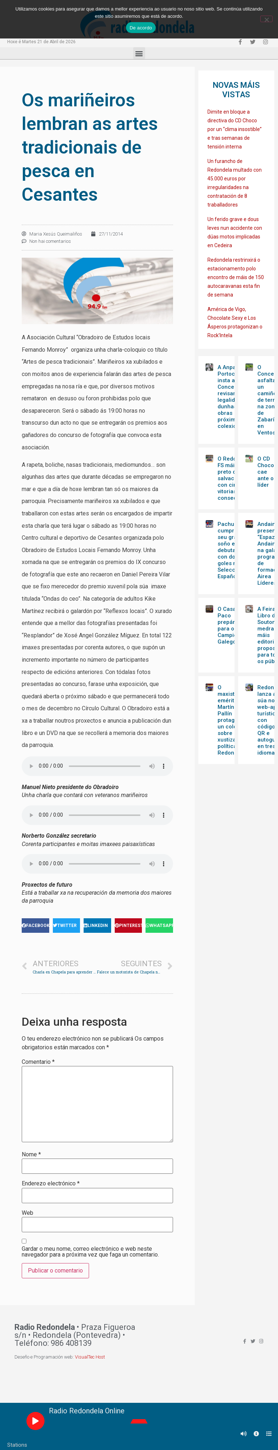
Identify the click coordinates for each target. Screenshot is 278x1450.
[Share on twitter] (66, 925)
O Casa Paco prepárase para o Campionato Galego (233, 625)
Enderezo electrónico (51, 1183)
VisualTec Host (90, 1357)
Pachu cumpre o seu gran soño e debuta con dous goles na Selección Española (230, 550)
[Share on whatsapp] (159, 925)
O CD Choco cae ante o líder (265, 472)
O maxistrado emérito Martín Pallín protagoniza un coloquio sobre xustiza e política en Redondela (233, 720)
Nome (31, 1154)
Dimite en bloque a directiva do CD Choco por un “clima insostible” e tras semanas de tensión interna (234, 129)
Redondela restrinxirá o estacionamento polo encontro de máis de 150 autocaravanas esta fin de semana (235, 277)
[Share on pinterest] (128, 925)
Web (27, 1213)
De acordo (141, 27)
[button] (139, 53)
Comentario (38, 1062)
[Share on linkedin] (97, 925)
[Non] (266, 19)
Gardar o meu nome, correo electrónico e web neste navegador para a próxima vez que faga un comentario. (90, 1252)
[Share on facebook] (35, 925)
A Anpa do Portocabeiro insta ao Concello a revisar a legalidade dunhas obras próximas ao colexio (235, 396)
